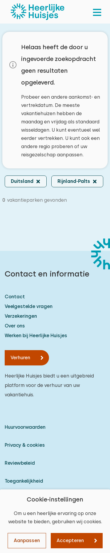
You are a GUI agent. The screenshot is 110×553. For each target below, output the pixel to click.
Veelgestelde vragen (29, 306)
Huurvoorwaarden (25, 427)
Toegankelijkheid (24, 481)
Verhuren (20, 357)
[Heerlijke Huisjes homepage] (37, 12)
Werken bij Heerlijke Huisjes (36, 335)
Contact (15, 296)
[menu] (97, 12)
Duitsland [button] (22, 181)
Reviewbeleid (20, 463)
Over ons (15, 326)
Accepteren (70, 540)
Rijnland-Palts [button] (73, 181)
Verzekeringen (21, 316)
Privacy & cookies (25, 445)
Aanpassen (27, 540)
